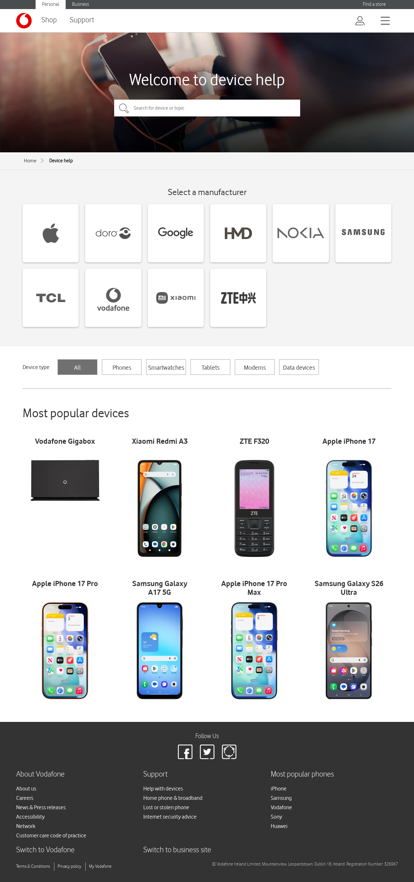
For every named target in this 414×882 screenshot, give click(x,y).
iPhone (279, 788)
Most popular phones (302, 774)
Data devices (299, 367)
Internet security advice (170, 816)
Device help (61, 161)
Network (25, 826)
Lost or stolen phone (166, 807)
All (77, 367)
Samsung (281, 798)
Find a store (374, 4)
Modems (255, 367)
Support (82, 20)
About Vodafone (40, 774)
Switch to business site (177, 850)
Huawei (279, 826)
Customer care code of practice (51, 835)
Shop (49, 20)
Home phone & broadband (172, 798)
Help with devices (163, 788)
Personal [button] (50, 4)
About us (26, 788)
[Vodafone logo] (24, 20)
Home (30, 161)
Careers (24, 798)
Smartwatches (166, 367)
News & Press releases (41, 807)
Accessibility (30, 816)
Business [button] (80, 4)
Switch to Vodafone (45, 850)
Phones (122, 367)
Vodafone (281, 807)
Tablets (211, 367)
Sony (276, 816)
